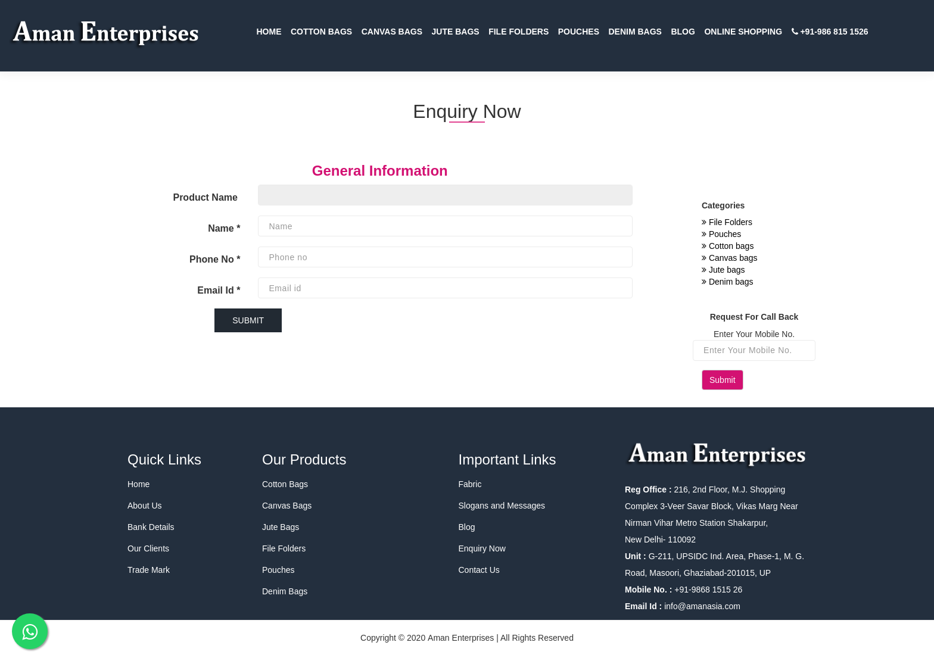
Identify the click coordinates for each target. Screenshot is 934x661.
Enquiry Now (482, 548)
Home (138, 484)
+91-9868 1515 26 (707, 589)
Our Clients (148, 548)
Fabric (470, 484)
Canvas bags (730, 258)
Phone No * (214, 259)
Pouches (721, 234)
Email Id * (218, 290)
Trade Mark (148, 570)
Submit (722, 380)
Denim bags (728, 281)
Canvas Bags (287, 505)
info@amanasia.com (702, 606)
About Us (144, 505)
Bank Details (151, 527)
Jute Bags (280, 527)
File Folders (727, 222)
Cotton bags (728, 246)
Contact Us (479, 570)
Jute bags (723, 270)
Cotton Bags (285, 484)
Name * (224, 228)
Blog (467, 527)
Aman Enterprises (461, 638)
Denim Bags (284, 591)
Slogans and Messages (502, 505)
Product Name (206, 197)
